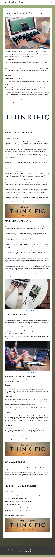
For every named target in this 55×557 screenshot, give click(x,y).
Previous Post (6, 543)
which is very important (28, 268)
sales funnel (27, 263)
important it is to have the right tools (29, 199)
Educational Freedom (13, 2)
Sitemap (23, 551)
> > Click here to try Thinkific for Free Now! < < (27, 312)
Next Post (49, 543)
